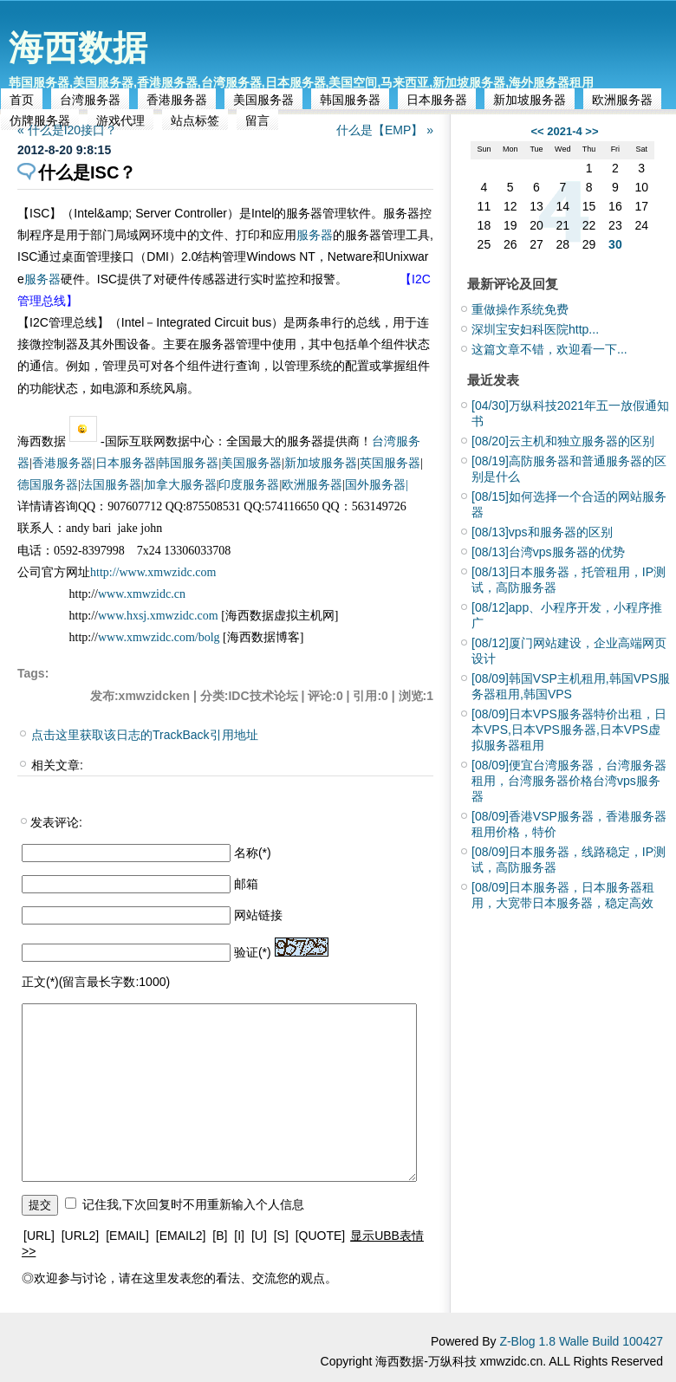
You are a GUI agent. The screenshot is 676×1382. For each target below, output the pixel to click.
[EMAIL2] (181, 1236)
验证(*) (252, 952)
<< (536, 131)
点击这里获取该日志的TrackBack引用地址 (144, 735)
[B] (219, 1236)
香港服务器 (176, 100)
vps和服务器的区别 (542, 532)
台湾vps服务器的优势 (548, 552)
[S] (281, 1236)
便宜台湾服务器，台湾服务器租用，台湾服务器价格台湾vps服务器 (568, 780)
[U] (259, 1236)
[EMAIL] (127, 1236)
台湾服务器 (90, 100)
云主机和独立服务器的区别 (562, 441)
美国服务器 (263, 100)
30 (615, 244)
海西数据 (78, 48)
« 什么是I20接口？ (67, 130)
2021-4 (564, 131)
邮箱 (246, 884)
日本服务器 (436, 100)
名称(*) (252, 853)
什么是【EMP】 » (384, 130)
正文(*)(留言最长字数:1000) (96, 982)
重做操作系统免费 (520, 309)
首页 (22, 100)
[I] (239, 1236)
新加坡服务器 (529, 100)
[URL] (39, 1236)
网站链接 (258, 915)
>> (591, 131)
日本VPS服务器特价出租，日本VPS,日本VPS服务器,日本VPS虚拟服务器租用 (568, 729)
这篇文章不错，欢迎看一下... (549, 349)
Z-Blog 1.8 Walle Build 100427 (581, 1341)
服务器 (314, 235)
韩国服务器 (350, 100)
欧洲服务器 (622, 100)
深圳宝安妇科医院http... (535, 329)
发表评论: (56, 822)
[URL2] (81, 1236)
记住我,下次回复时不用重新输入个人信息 (193, 1204)
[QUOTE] (321, 1236)
